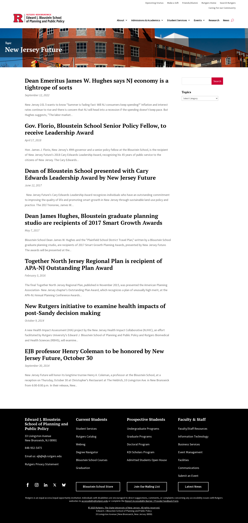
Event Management (190, 452)
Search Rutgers (228, 3)
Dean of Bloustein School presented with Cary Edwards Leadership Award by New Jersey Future (90, 174)
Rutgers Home (209, 3)
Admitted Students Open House (147, 460)
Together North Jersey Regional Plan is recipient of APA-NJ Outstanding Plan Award (93, 264)
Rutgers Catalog (86, 436)
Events (198, 20)
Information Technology (193, 436)
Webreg (80, 444)
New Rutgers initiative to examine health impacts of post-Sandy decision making (95, 309)
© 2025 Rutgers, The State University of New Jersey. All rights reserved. (124, 507)
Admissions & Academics (145, 20)
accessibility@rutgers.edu (95, 500)
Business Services (189, 444)
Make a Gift (173, 3)
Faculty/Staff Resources (192, 428)
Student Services (177, 20)
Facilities (183, 460)
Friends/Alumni (190, 3)
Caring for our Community (222, 8)
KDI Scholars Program (140, 452)
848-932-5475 (33, 448)
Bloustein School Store (98, 486)
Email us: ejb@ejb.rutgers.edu (43, 456)
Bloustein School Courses (91, 460)
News (226, 20)
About (120, 20)
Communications (188, 468)
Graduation (83, 468)
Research (214, 20)
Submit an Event (188, 476)
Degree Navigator (87, 452)
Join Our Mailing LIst (147, 486)
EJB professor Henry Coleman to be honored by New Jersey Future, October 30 (94, 354)
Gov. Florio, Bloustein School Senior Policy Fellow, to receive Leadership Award (95, 129)
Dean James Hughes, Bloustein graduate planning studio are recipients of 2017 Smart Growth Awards (93, 219)
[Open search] (232, 20)
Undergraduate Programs (143, 428)
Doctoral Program (138, 444)
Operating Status (154, 3)
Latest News (193, 486)
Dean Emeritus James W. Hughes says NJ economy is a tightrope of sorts (97, 84)
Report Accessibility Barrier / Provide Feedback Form (151, 500)
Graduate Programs (139, 436)
